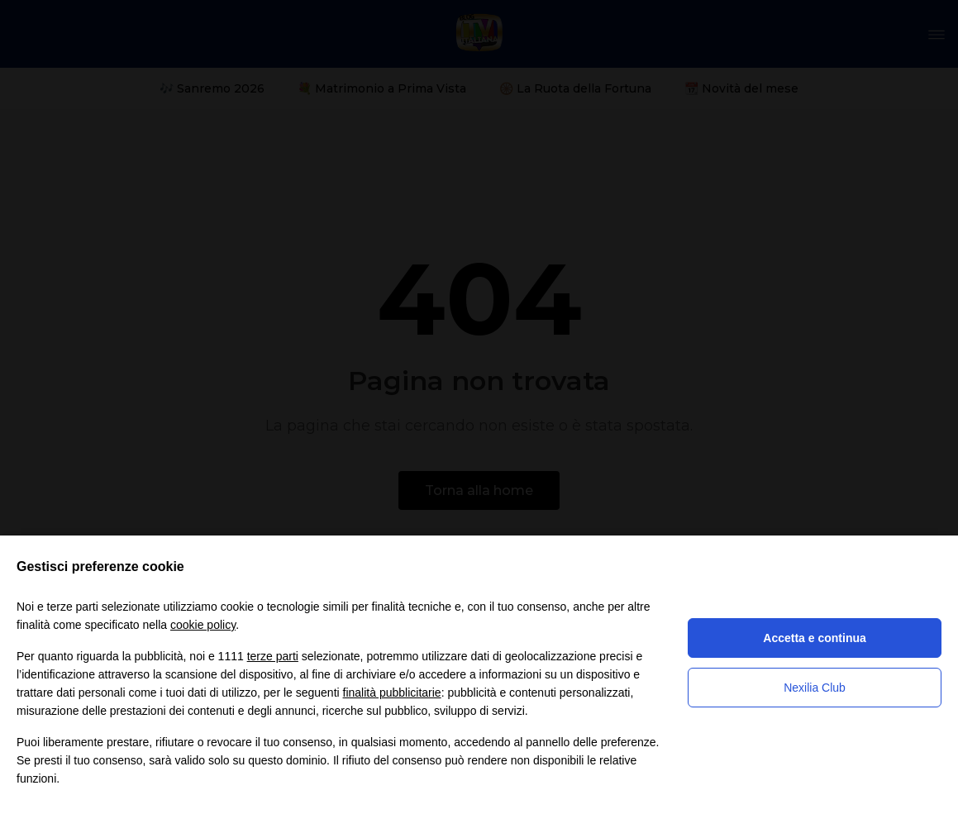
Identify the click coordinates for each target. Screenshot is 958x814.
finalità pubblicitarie (392, 692)
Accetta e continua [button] (814, 638)
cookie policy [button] (203, 624)
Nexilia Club (815, 687)
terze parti (272, 656)
